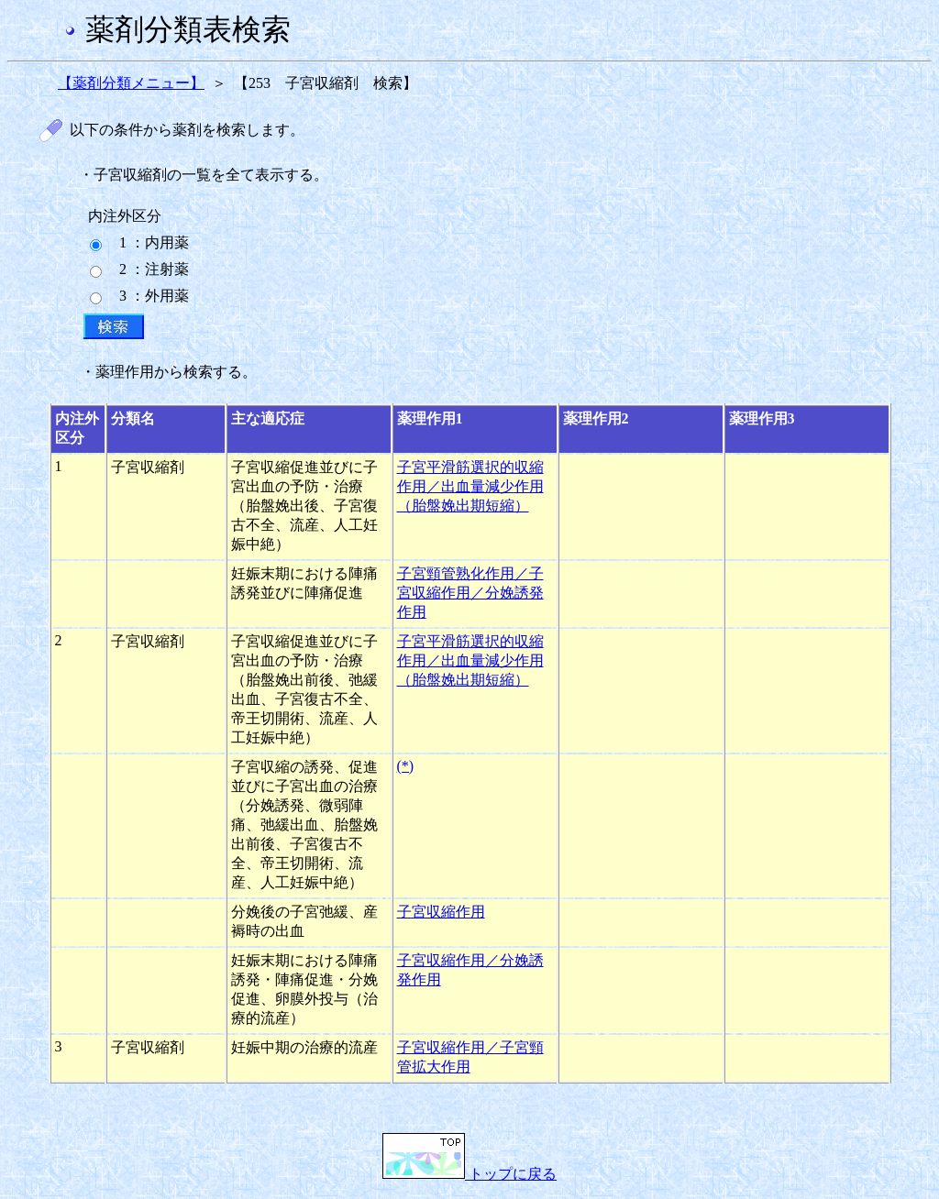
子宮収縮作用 (441, 911)
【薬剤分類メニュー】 (131, 83)
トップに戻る (469, 1174)
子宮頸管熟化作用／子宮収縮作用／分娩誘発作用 (470, 593)
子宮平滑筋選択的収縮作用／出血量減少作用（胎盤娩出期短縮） (470, 486)
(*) (405, 766)
